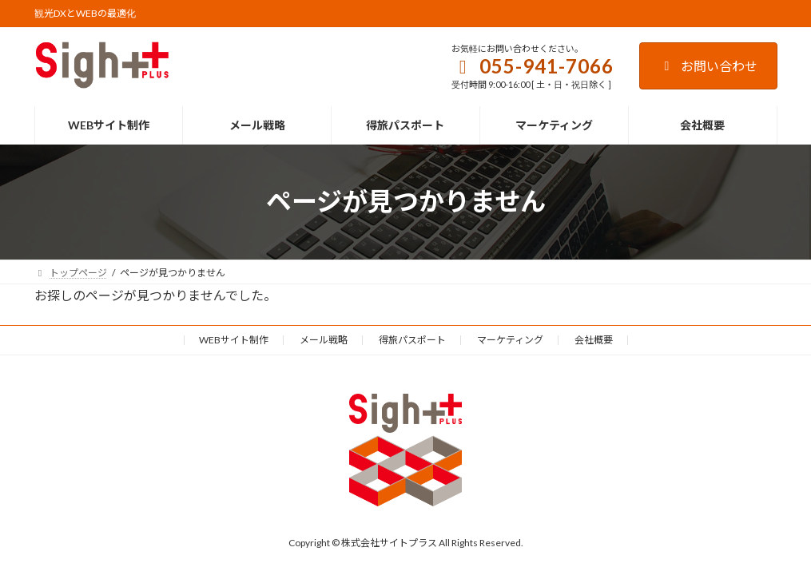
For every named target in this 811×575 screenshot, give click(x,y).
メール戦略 (324, 340)
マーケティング (510, 340)
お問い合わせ (708, 65)
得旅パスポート (412, 340)
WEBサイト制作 (233, 340)
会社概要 (593, 340)
